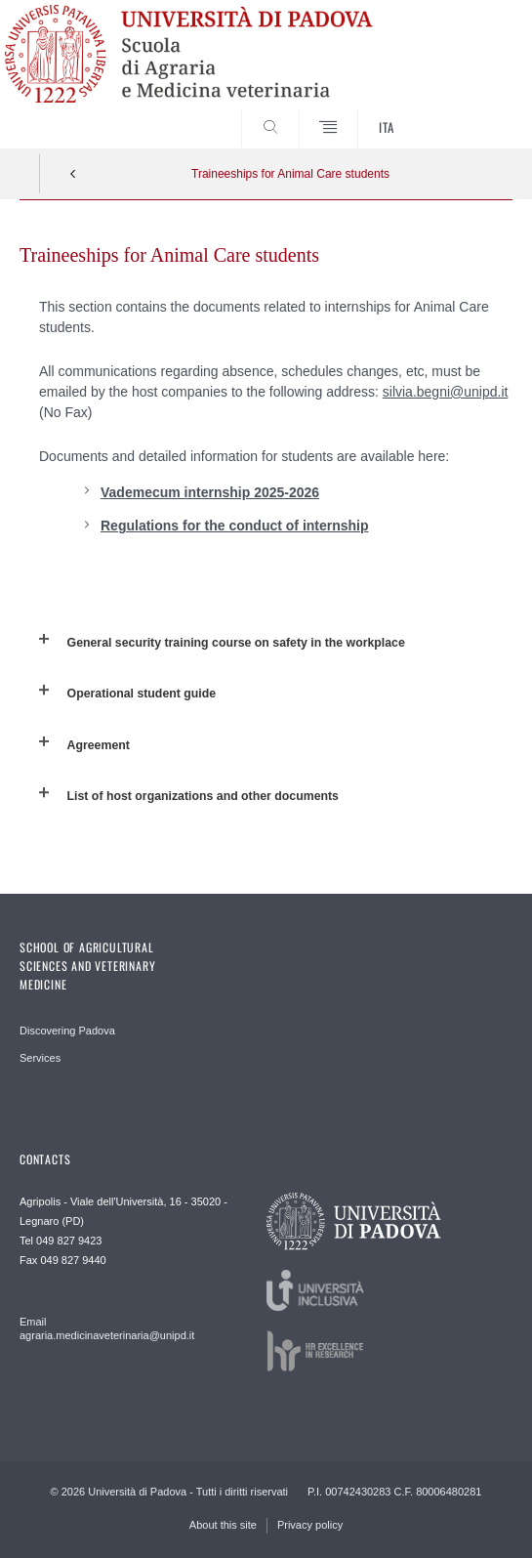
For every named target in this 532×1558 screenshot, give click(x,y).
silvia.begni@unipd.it (446, 392)
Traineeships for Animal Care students (290, 174)
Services (40, 1058)
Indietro (73, 173)
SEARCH (471, 111)
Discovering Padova (67, 1030)
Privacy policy (310, 1525)
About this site (223, 1525)
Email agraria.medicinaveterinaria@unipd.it (107, 1328)
